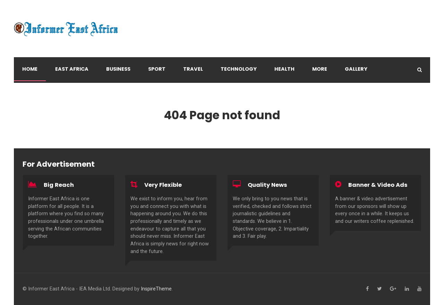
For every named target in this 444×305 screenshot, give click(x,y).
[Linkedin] (406, 289)
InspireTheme (156, 289)
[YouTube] (419, 289)
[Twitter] (379, 289)
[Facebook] (367, 289)
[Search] (419, 69)
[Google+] (393, 289)
